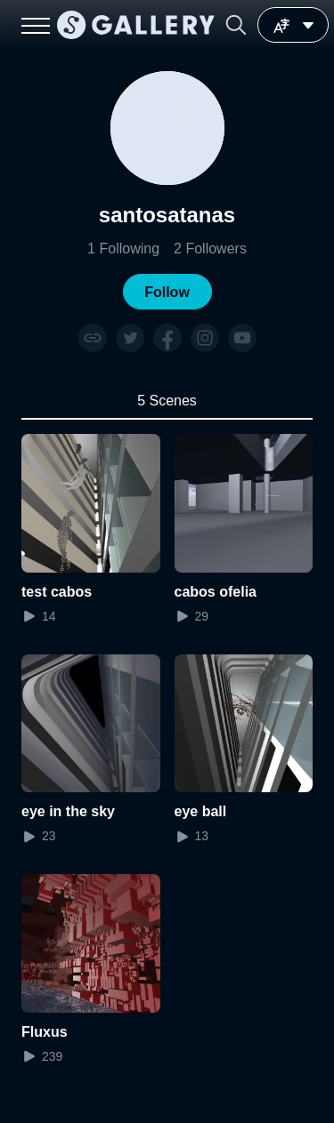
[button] (236, 25)
